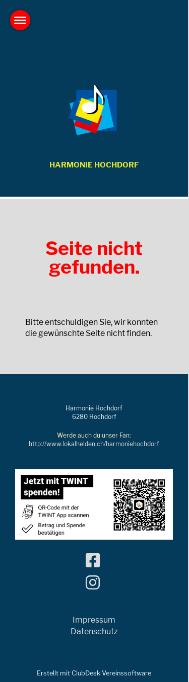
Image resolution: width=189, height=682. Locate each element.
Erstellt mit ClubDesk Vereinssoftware (94, 673)
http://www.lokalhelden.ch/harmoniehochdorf (94, 444)
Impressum (94, 620)
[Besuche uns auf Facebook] (93, 560)
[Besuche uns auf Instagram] (93, 582)
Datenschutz (94, 631)
